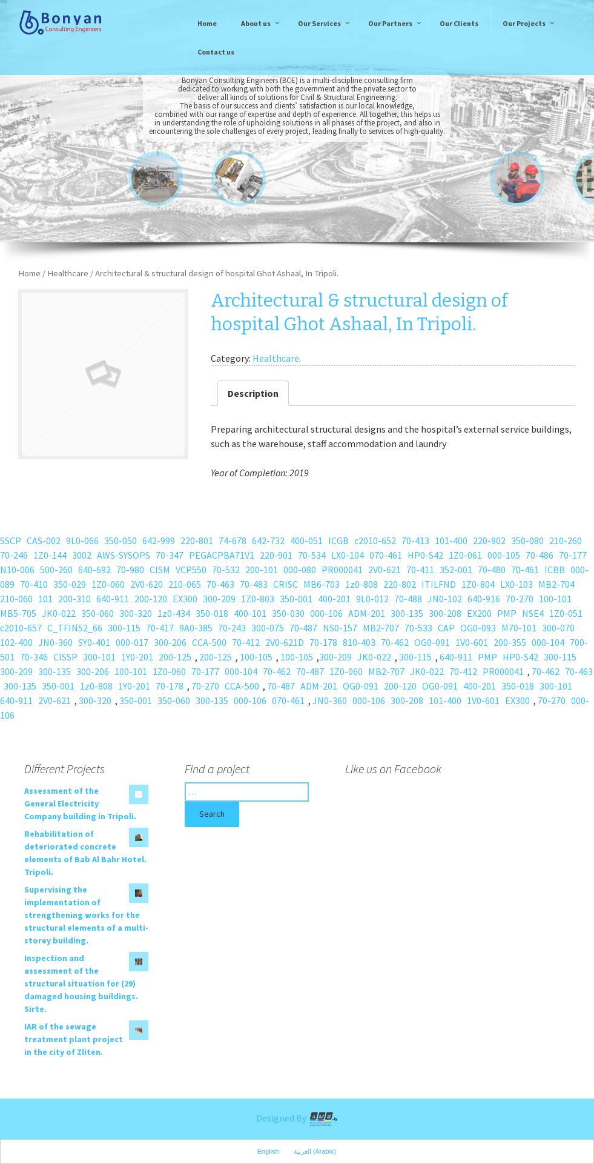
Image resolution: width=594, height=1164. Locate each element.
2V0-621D (284, 642)
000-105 (503, 555)
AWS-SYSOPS (123, 555)
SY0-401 (94, 642)
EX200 (479, 613)
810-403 (359, 642)
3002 (81, 555)
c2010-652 (375, 540)
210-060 (16, 599)
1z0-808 (361, 584)
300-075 (267, 628)
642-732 (268, 540)
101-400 (451, 540)
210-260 (565, 540)
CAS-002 (44, 540)
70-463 (220, 584)
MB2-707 (381, 628)
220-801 (196, 540)
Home (29, 273)
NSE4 (533, 613)
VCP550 (191, 570)
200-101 (261, 570)
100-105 (256, 657)
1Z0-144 (50, 555)
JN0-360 (55, 642)
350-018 (212, 613)
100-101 (555, 599)
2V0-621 (384, 570)
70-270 (519, 599)
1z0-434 (173, 613)
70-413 (415, 540)
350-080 (527, 540)
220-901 (276, 555)
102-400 (16, 642)
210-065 (184, 584)
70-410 (34, 584)
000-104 (548, 642)
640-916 (483, 599)
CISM (160, 570)
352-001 (456, 570)
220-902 (489, 540)
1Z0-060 (108, 584)
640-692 (94, 570)
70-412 (246, 642)
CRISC (285, 584)
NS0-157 (340, 628)
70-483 (254, 584)
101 (45, 599)
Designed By (297, 1118)
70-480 (492, 570)
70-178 (323, 642)
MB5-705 (18, 613)
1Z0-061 (465, 555)
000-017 (132, 642)
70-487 (303, 628)
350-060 (97, 613)
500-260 (56, 570)
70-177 (573, 555)
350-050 (120, 540)
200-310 (74, 599)
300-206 (170, 642)
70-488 (408, 599)
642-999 (158, 540)
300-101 (99, 657)
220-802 (399, 584)
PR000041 (342, 570)
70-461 (525, 570)
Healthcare (67, 273)
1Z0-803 (257, 599)
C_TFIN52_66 (74, 628)
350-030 (288, 613)
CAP (446, 628)
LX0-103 (516, 584)
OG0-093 (478, 628)
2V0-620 (146, 584)
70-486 (539, 555)
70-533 (418, 628)
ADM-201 (366, 613)
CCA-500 (209, 642)
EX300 (185, 599)
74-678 (232, 540)
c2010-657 (21, 628)
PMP (506, 613)
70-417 (160, 628)
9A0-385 (196, 628)
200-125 (175, 657)
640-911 (112, 599)
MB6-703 (321, 584)
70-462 (395, 642)
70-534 (312, 555)
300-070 (558, 628)
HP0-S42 (425, 555)
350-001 (296, 599)
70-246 (14, 555)
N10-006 (17, 570)
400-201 (334, 599)
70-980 (130, 570)
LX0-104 (347, 555)
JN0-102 (444, 599)
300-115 (124, 628)
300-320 (135, 613)
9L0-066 (82, 540)
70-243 (232, 628)
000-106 (326, 613)
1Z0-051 (565, 613)
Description (253, 393)
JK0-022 (59, 613)
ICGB (338, 540)
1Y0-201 (137, 657)
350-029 (69, 584)
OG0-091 (432, 642)
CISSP (65, 657)
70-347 (169, 555)
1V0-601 (471, 642)
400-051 (306, 540)
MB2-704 (556, 584)
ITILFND (438, 584)
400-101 (250, 613)
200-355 (509, 642)
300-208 (445, 613)
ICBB (554, 570)
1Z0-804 (478, 584)
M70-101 (518, 628)
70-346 (34, 657)
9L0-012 (372, 599)
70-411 (420, 570)
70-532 (226, 570)
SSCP (10, 540)
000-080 (299, 570)
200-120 (150, 599)
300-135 (407, 613)
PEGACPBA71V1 (221, 555)
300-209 (219, 599)
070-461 (385, 555)
